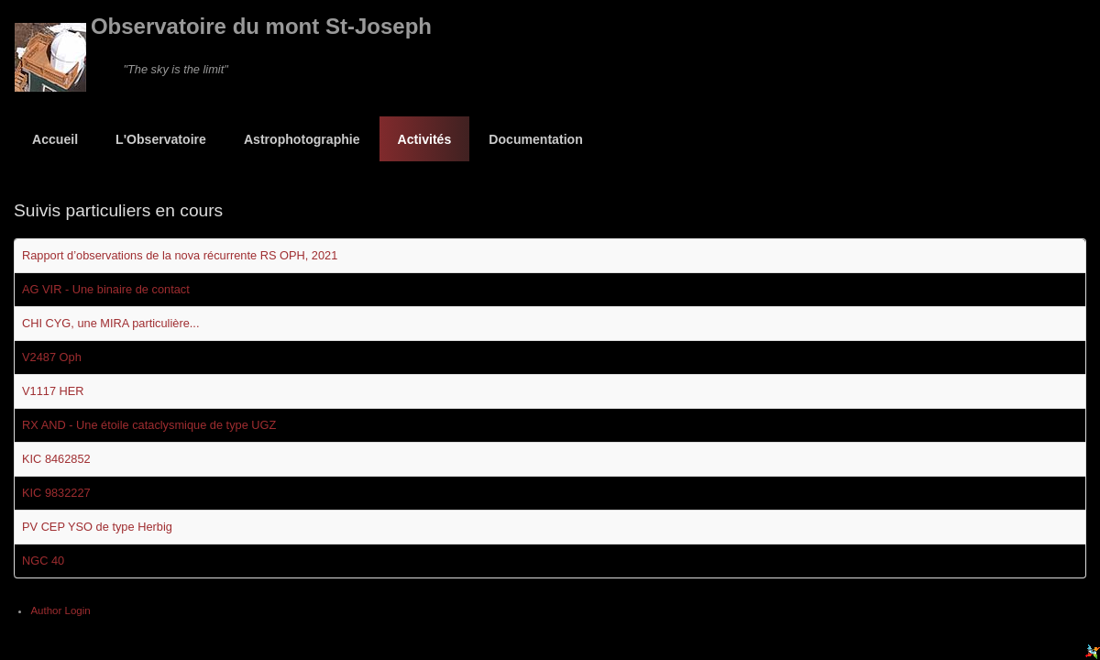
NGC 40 (43, 560)
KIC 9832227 (56, 493)
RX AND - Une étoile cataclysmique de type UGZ (149, 425)
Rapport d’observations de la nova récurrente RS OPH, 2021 (179, 255)
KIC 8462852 (56, 459)
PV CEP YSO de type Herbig (97, 527)
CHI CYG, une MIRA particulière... (110, 323)
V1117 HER (53, 391)
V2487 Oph (52, 357)
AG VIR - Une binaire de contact (106, 289)
